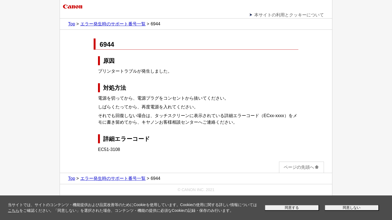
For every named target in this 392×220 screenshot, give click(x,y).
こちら (13, 210)
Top (71, 24)
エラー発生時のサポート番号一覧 (113, 24)
